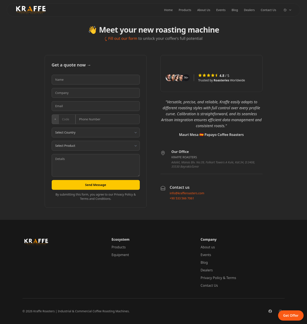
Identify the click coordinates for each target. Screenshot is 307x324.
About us (208, 247)
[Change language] (287, 10)
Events (221, 10)
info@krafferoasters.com (187, 193)
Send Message (95, 185)
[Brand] (31, 10)
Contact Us (268, 10)
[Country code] (67, 119)
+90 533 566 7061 (182, 198)
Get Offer (290, 315)
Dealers (249, 10)
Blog (234, 10)
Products (185, 10)
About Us (203, 10)
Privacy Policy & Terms (218, 277)
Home (168, 10)
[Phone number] (108, 119)
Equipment (120, 254)
